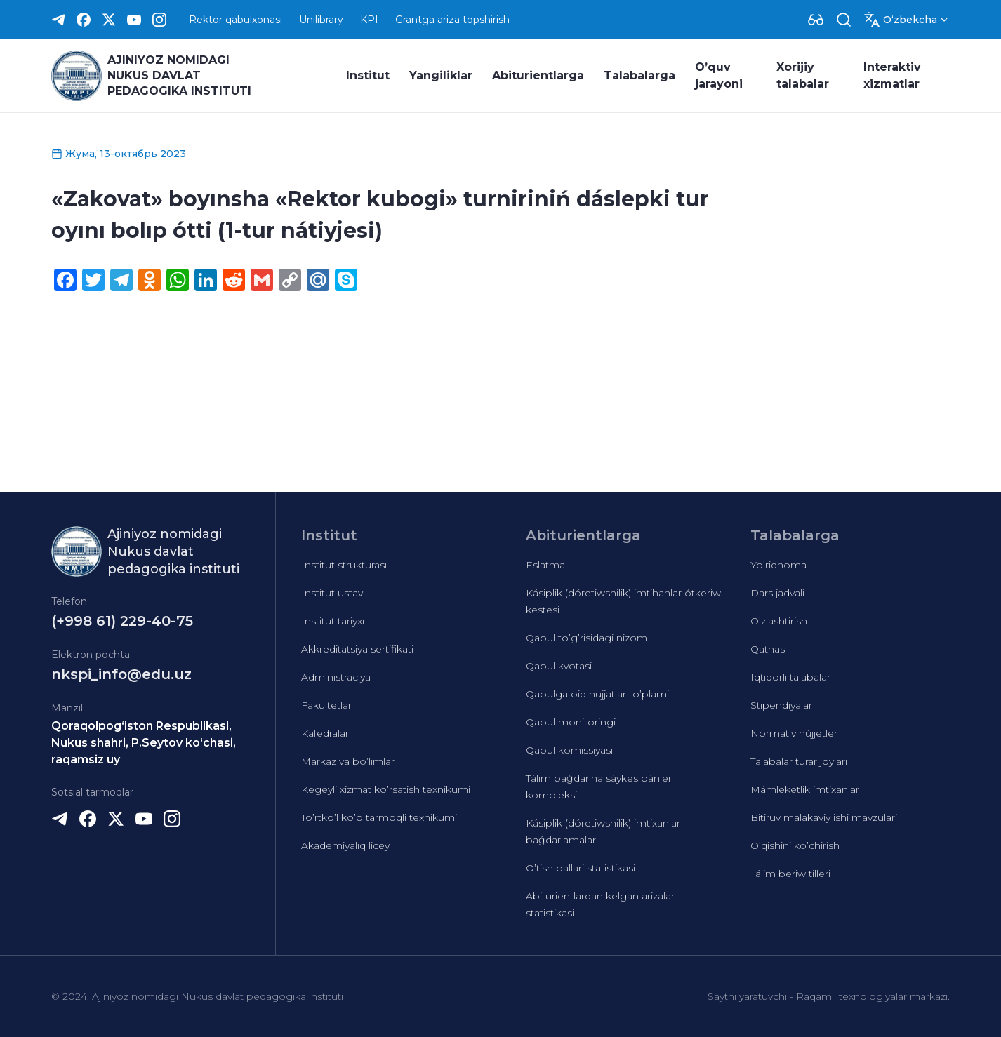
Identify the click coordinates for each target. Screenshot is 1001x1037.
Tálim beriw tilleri (790, 873)
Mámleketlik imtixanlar (804, 789)
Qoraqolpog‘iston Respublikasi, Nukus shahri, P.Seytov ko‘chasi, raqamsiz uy (143, 742)
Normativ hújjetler (793, 733)
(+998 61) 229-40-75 (122, 621)
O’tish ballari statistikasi (580, 868)
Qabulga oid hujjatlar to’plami (597, 694)
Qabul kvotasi (559, 666)
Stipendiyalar (781, 705)
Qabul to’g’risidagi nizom (586, 637)
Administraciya (336, 677)
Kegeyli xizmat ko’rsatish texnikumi (385, 789)
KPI (369, 19)
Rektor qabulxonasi (235, 19)
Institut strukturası (344, 564)
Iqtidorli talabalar (790, 677)
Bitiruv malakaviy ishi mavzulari (823, 817)
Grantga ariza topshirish (452, 19)
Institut (368, 75)
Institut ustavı (333, 593)
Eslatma (545, 564)
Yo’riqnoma (778, 564)
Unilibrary (321, 19)
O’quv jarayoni (719, 75)
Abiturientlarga (538, 75)
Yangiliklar (440, 75)
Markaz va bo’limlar (348, 761)
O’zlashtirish (778, 621)
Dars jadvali (777, 593)
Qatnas (767, 649)
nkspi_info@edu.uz (121, 674)
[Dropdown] (815, 19)
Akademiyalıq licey (345, 845)
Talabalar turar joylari (798, 761)
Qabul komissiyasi (569, 750)
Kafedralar (325, 733)
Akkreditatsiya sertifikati (357, 649)
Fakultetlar (326, 705)
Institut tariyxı (332, 621)
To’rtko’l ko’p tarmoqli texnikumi (379, 817)
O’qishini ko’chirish (795, 845)
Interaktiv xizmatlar (892, 75)
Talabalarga (639, 75)
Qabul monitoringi (571, 722)
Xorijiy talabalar (802, 75)
